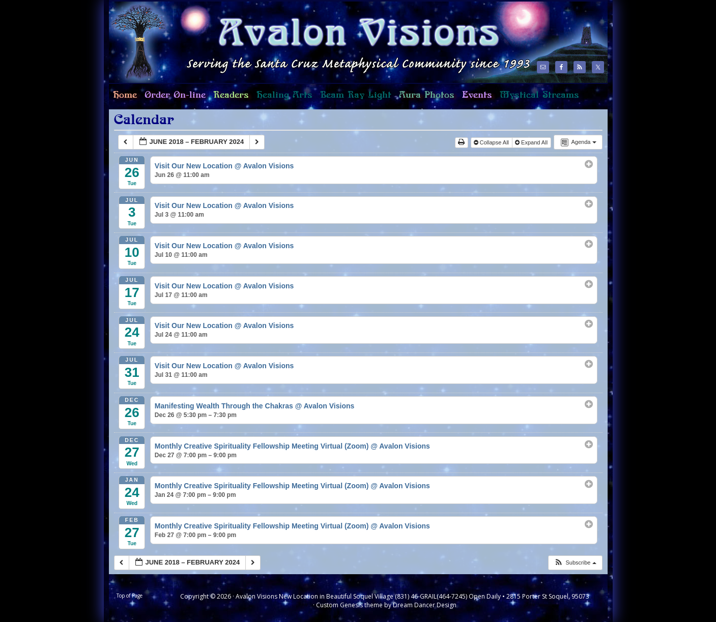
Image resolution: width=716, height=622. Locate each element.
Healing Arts (282, 99)
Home (123, 99)
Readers (229, 99)
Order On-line (173, 99)
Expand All (532, 142)
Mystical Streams (537, 99)
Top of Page (129, 595)
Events (477, 95)
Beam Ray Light (355, 95)
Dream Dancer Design (424, 605)
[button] (575, 563)
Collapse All (492, 142)
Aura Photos (426, 95)
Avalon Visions (317, 42)
